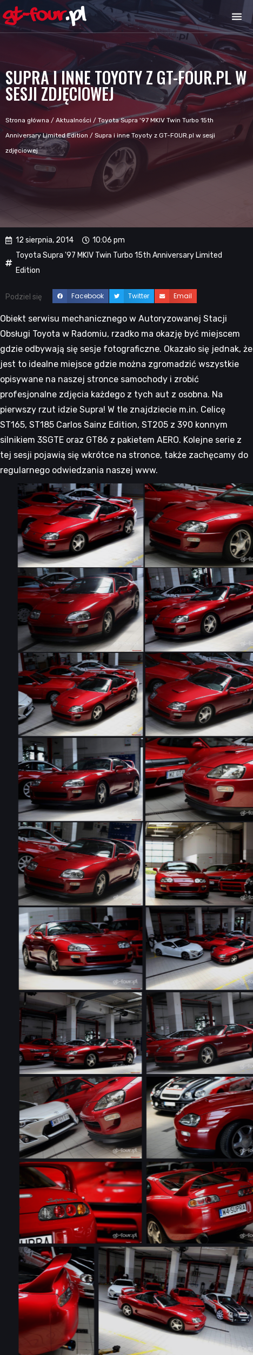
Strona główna (27, 120)
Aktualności (73, 120)
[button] (237, 16)
